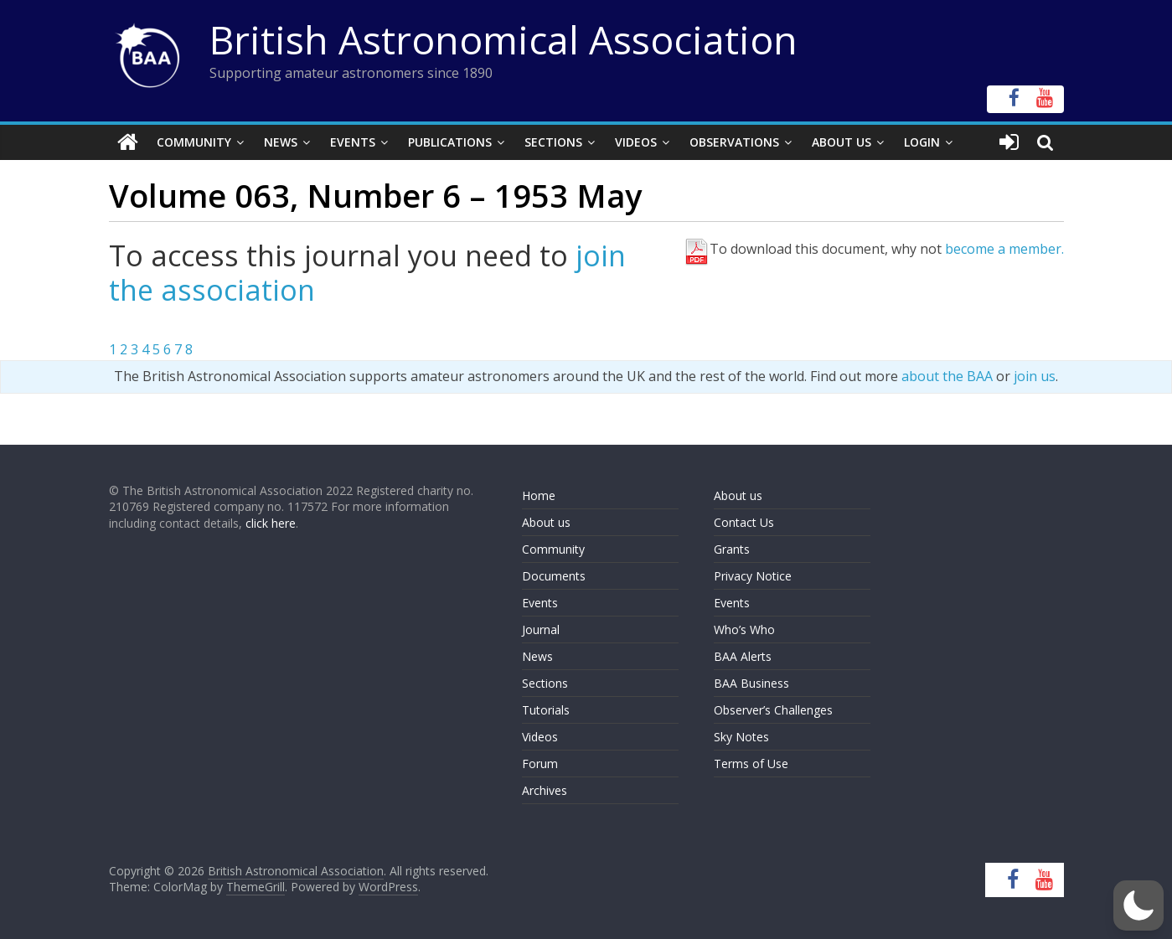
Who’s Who (744, 629)
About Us (841, 142)
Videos (636, 142)
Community (194, 142)
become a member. (1004, 249)
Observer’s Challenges (773, 710)
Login (922, 142)
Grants (732, 549)
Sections (553, 142)
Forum (540, 763)
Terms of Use (751, 763)
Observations (734, 142)
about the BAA (947, 376)
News (280, 142)
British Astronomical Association (503, 39)
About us (546, 522)
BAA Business (751, 683)
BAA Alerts (743, 656)
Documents (554, 576)
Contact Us (744, 522)
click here (270, 523)
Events (352, 142)
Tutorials (546, 710)
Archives (544, 790)
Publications (450, 142)
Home (538, 495)
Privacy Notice (753, 576)
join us (1035, 376)
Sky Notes (741, 737)
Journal (541, 629)
